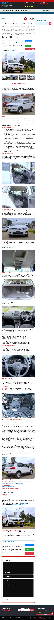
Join (32, 610)
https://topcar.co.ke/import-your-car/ (18, 504)
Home (3, 12)
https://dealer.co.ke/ (23, 503)
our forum (4, 43)
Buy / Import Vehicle (30, 49)
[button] (4, 63)
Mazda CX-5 (13, 483)
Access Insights (44, 614)
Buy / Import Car (47, 10)
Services (49, 0)
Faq (40, 617)
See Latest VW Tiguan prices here (8, 486)
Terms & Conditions (43, 618)
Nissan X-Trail (26, 481)
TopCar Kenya (12, 617)
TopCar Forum (29, 41)
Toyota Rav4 (8, 483)
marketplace (13, 50)
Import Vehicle (35, 618)
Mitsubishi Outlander (19, 481)
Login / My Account (41, 0)
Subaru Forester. (20, 483)
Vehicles (6, 12)
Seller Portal (28, 46)
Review (3, 18)
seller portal (12, 46)
